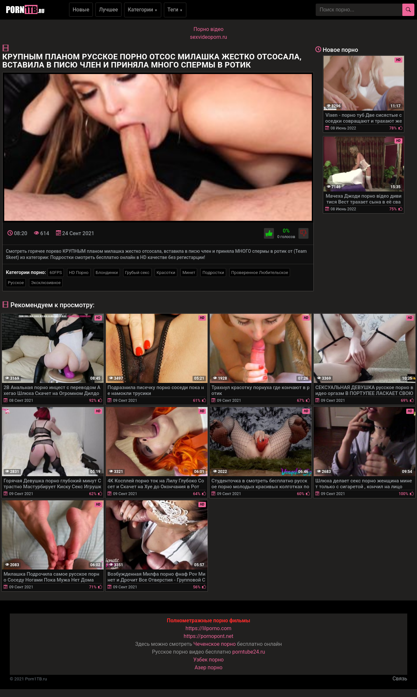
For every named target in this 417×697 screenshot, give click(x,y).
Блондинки (107, 272)
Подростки (213, 272)
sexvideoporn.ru (208, 37)
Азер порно (208, 667)
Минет (188, 272)
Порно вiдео (208, 29)
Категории (143, 10)
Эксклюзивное (46, 282)
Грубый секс (137, 272)
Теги (175, 10)
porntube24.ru (248, 652)
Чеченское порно (215, 644)
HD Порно (79, 272)
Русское (16, 282)
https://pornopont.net (208, 636)
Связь (400, 678)
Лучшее (108, 10)
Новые (81, 10)
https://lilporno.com (209, 628)
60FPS (56, 272)
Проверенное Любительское (259, 272)
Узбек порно (208, 660)
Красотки (166, 272)
